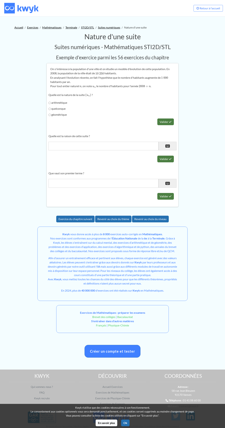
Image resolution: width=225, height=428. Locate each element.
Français (101, 325)
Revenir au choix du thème (113, 219)
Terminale (71, 27)
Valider (166, 121)
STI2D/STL (87, 27)
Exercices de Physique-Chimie (112, 398)
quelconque (57, 108)
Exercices (32, 27)
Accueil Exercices (112, 386)
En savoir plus (106, 422)
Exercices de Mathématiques (112, 392)
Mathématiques (52, 27)
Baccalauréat (125, 316)
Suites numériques (109, 27)
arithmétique (58, 102)
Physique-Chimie (118, 325)
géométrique (58, 114)
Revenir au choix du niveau (150, 219)
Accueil (18, 27)
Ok (125, 422)
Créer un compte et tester (112, 351)
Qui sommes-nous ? (42, 386)
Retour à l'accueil (208, 8)
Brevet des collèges (104, 316)
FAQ (41, 392)
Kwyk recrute (42, 398)
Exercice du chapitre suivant (75, 219)
